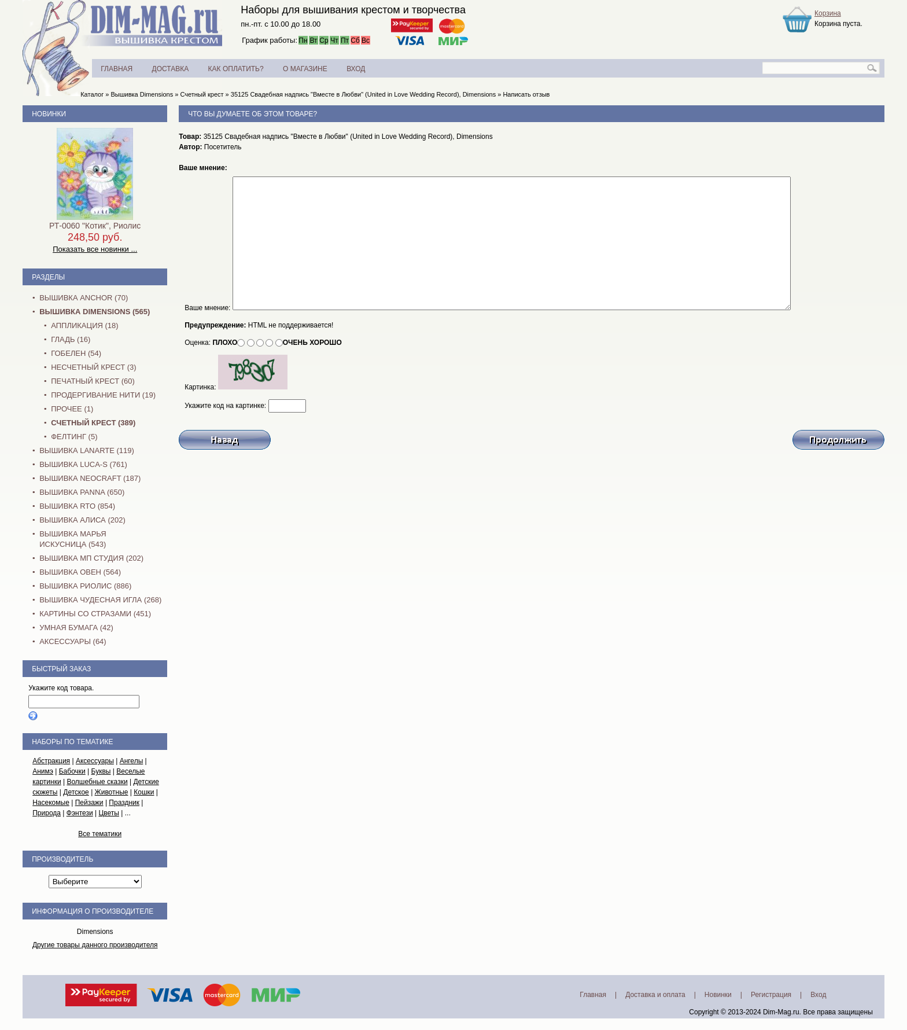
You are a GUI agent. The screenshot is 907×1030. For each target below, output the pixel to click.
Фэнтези (80, 813)
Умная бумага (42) (76, 627)
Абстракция (51, 761)
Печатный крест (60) (93, 381)
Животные (111, 792)
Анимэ (42, 771)
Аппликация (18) (84, 325)
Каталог (92, 94)
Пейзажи (89, 803)
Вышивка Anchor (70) (83, 297)
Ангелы (131, 761)
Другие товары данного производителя (95, 945)
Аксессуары (95, 761)
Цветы (108, 813)
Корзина (827, 13)
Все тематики (99, 834)
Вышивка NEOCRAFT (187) (90, 478)
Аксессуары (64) (72, 641)
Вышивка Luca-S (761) (83, 464)
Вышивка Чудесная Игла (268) (100, 599)
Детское (76, 792)
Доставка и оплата (655, 995)
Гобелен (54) (76, 353)
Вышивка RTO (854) (77, 506)
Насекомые (50, 803)
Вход (818, 995)
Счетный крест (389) (93, 422)
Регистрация (771, 995)
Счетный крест (201, 94)
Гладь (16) (70, 339)
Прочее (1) (72, 408)
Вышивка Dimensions (141, 94)
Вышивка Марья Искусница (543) (72, 539)
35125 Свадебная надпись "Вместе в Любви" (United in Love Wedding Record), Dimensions (363, 94)
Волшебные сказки (97, 782)
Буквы (101, 771)
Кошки (144, 792)
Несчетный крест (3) (93, 367)
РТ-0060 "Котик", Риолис (95, 225)
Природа (46, 813)
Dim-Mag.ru (781, 1012)
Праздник (124, 803)
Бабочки (72, 771)
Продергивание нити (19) (103, 395)
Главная (593, 995)
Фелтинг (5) (74, 436)
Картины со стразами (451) (95, 613)
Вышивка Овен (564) (80, 572)
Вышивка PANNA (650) (81, 492)
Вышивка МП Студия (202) (91, 558)
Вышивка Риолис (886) (85, 586)
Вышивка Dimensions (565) (94, 311)
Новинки (49, 114)
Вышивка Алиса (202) (82, 520)
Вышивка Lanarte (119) (86, 450)
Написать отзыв (526, 94)
